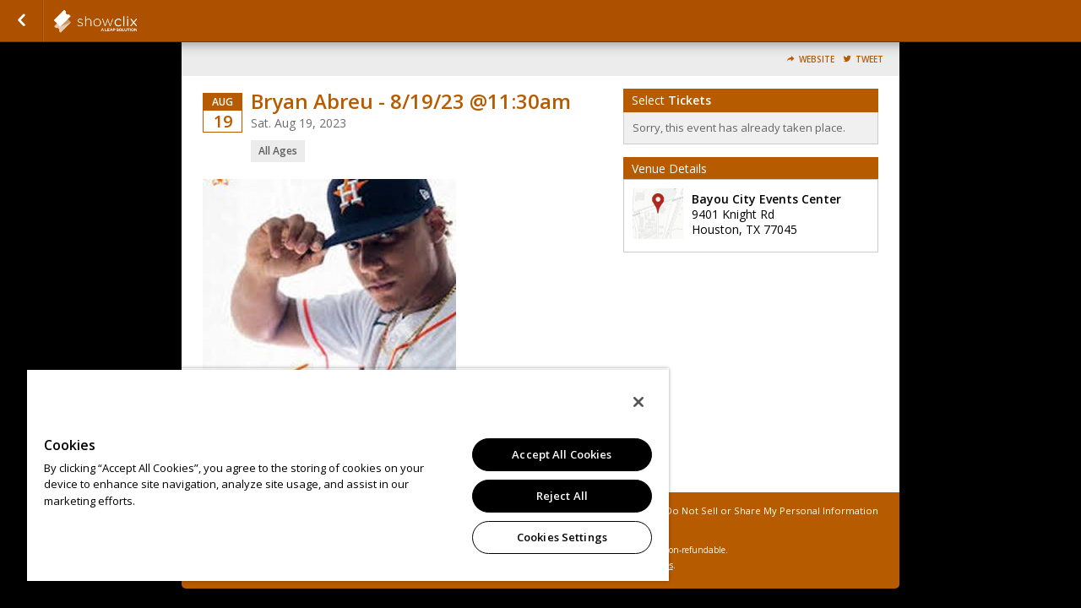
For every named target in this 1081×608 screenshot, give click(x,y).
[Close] (623, 402)
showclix (136, 21)
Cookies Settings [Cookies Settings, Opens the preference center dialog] (549, 537)
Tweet (869, 59)
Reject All (549, 495)
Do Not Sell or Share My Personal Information (771, 510)
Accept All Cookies (549, 454)
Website (816, 59)
